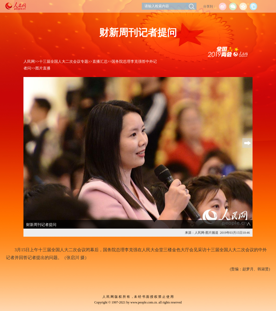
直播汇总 (100, 62)
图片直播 (42, 68)
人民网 (29, 62)
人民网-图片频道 (206, 233)
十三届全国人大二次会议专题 (63, 62)
